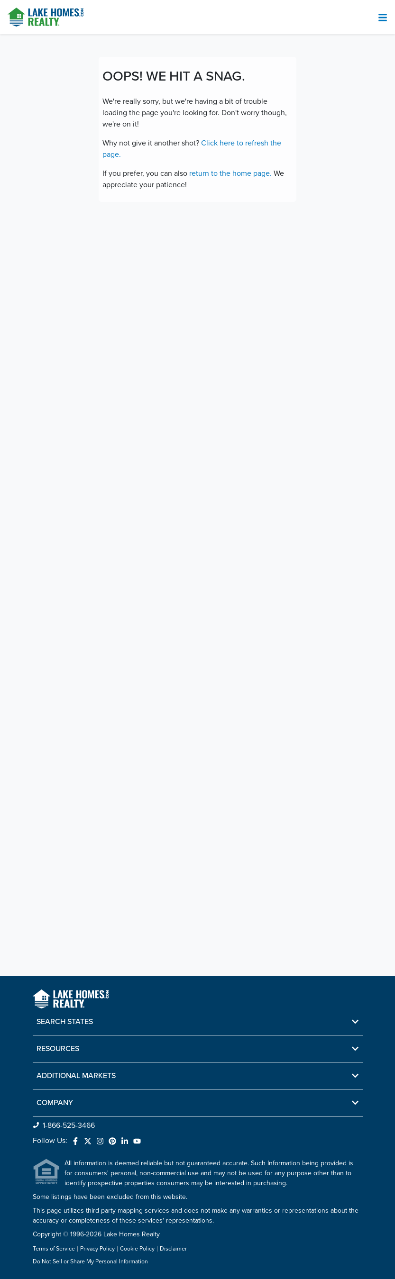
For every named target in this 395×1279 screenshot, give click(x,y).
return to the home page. (230, 173)
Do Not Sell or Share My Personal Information (90, 1262)
